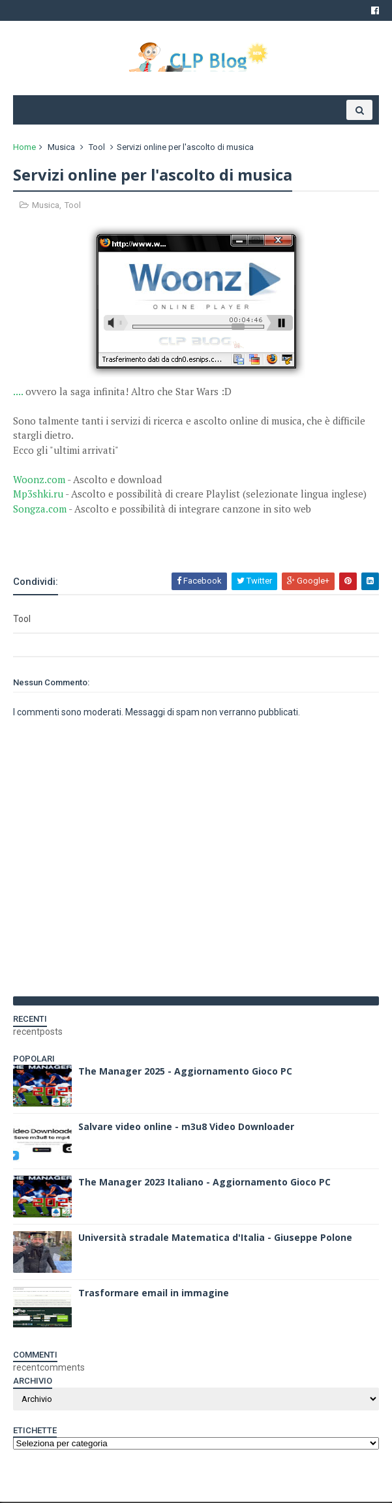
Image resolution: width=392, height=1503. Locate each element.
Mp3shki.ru (38, 495)
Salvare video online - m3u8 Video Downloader (186, 1128)
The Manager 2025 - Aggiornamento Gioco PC (185, 1072)
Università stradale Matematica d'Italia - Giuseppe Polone (215, 1238)
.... (18, 392)
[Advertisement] (165, 537)
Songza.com (40, 509)
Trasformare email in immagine (153, 1294)
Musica (61, 148)
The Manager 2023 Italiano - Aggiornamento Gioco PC (204, 1183)
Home (24, 148)
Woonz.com (39, 480)
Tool (97, 148)
